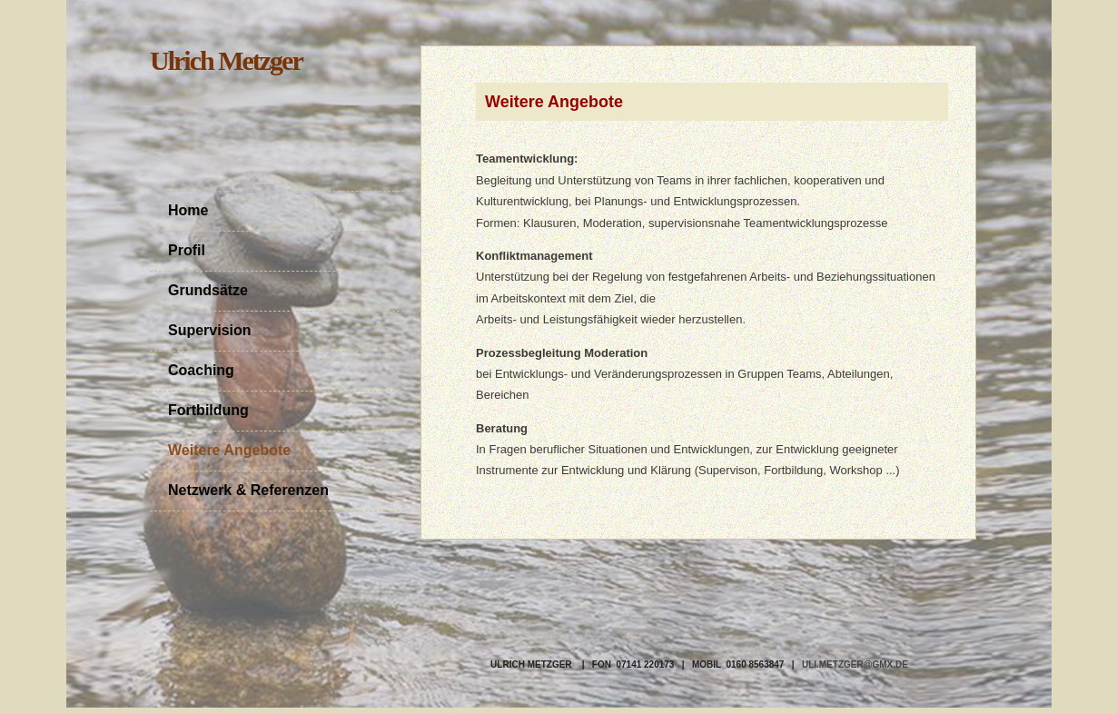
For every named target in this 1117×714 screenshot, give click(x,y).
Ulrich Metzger (226, 60)
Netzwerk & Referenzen (248, 490)
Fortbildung (208, 410)
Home (188, 210)
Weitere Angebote (229, 450)
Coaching (201, 370)
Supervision (210, 330)
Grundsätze (208, 290)
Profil (186, 250)
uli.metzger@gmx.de (855, 664)
